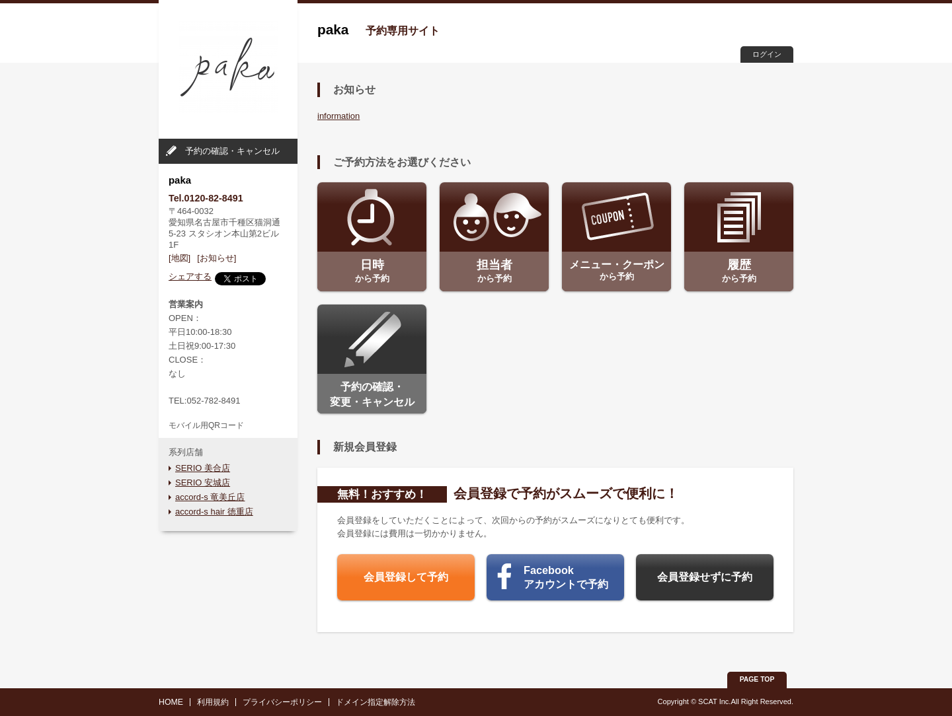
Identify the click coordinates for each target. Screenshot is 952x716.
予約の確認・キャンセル (232, 151)
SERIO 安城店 (202, 482)
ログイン (766, 54)
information (338, 116)
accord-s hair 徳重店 (214, 512)
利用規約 (213, 702)
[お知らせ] (216, 258)
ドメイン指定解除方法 (375, 702)
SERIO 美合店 (202, 468)
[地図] (179, 258)
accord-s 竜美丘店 (210, 497)
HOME (171, 702)
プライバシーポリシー (282, 702)
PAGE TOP (757, 679)
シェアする (190, 276)
